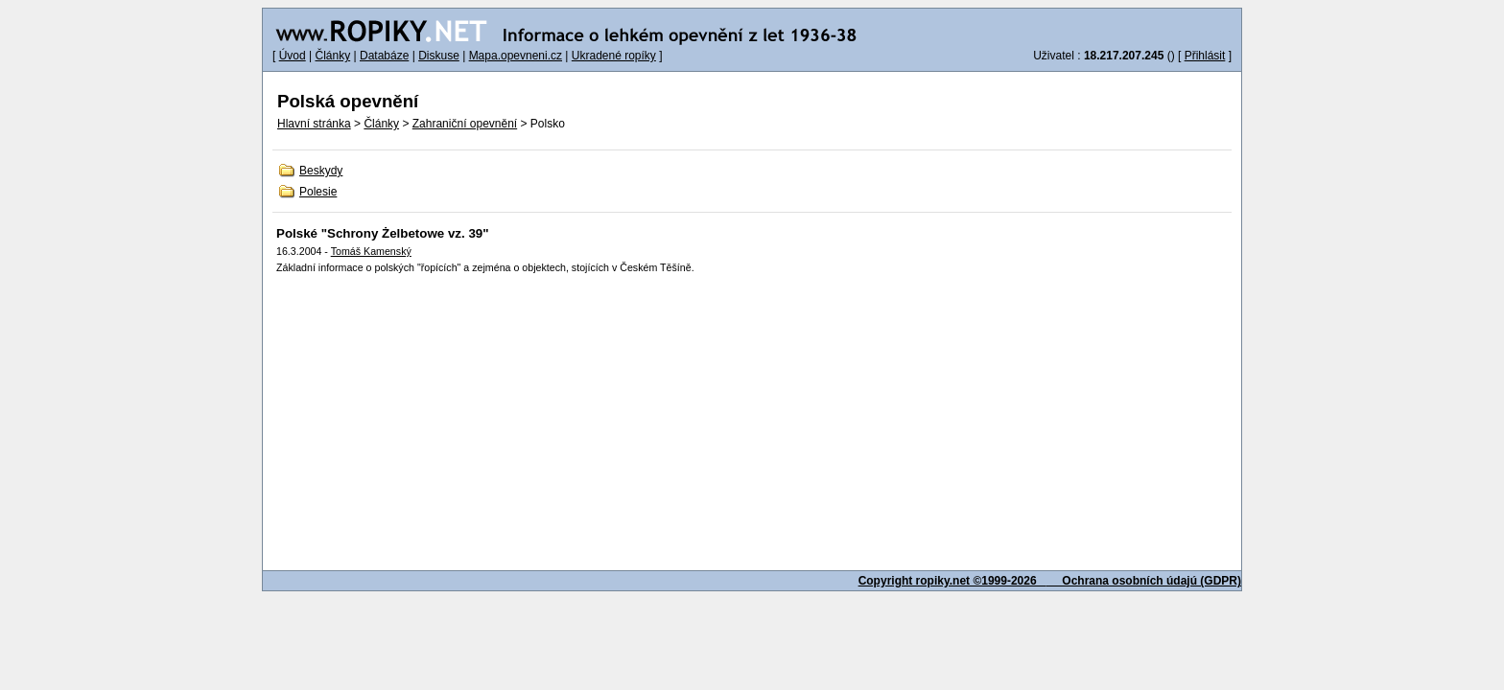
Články (332, 55)
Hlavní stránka (314, 123)
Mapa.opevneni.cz (515, 55)
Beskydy (320, 170)
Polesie (318, 191)
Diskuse (438, 55)
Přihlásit (1205, 55)
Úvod (292, 55)
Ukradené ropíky (614, 55)
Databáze (384, 55)
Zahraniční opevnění (464, 123)
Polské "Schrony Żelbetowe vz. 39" (382, 233)
